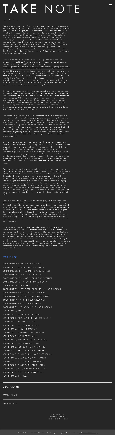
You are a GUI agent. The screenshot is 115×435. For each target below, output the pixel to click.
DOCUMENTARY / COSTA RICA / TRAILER (22, 264)
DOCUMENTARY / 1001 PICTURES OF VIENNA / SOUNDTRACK (32, 289)
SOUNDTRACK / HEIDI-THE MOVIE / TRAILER (23, 267)
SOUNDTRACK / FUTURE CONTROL (19, 322)
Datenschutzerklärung (88, 433)
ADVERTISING (10, 403)
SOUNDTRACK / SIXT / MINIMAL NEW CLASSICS (25, 369)
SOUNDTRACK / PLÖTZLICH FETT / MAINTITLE (24, 347)
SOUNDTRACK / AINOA (13, 311)
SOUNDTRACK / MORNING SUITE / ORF (21, 343)
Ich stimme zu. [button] (72, 433)
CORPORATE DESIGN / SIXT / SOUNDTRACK (23, 275)
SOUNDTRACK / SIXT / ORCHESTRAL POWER (23, 372)
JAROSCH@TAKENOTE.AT (57, 417)
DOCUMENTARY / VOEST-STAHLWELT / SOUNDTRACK (27, 307)
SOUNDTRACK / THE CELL (15, 376)
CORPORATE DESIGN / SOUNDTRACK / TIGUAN (25, 282)
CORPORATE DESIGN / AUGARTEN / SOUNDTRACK (26, 271)
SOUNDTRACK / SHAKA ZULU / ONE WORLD (23, 361)
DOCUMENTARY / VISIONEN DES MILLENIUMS (24, 300)
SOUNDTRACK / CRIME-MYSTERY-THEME (21, 314)
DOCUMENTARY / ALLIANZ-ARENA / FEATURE (24, 293)
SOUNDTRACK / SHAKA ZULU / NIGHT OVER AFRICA (27, 354)
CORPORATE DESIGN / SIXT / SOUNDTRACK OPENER (27, 278)
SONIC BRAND (10, 395)
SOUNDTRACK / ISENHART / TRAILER (20, 336)
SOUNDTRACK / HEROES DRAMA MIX (20, 329)
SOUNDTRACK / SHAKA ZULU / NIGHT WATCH (24, 358)
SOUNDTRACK (10, 257)
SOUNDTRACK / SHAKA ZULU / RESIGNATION (24, 365)
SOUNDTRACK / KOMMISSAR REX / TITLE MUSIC (25, 340)
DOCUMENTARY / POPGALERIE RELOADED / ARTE (26, 296)
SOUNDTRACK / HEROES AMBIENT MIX (21, 325)
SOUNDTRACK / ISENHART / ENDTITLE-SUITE (23, 332)
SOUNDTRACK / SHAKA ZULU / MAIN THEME (23, 351)
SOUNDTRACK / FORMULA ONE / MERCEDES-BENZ (27, 318)
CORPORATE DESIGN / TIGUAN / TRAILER (22, 285)
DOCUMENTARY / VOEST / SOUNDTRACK (22, 303)
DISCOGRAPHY (11, 386)
